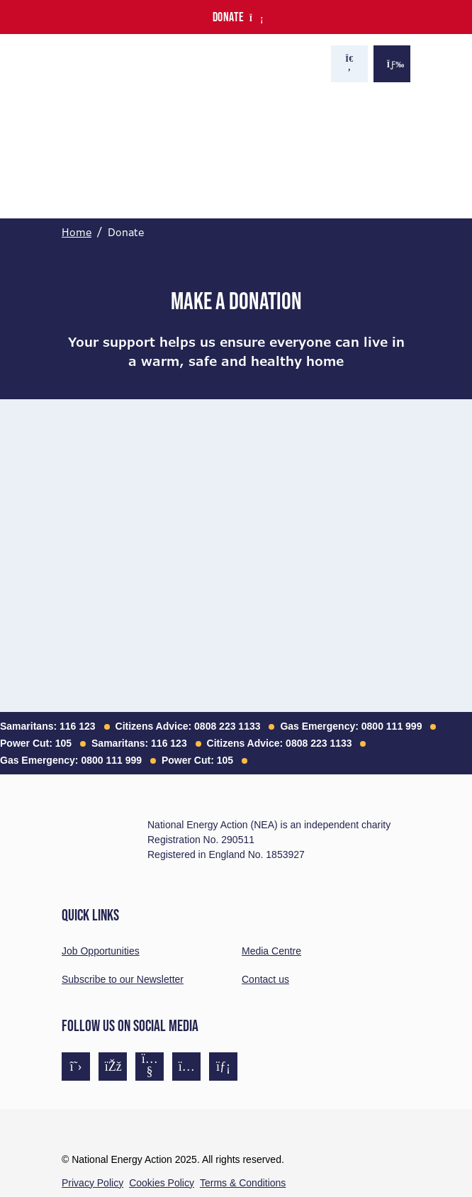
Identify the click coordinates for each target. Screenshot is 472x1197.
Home (76, 232)
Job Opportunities (101, 951)
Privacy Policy (92, 1182)
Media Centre (271, 951)
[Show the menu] (391, 63)
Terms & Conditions (243, 1182)
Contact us (265, 979)
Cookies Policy (161, 1182)
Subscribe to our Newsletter (123, 979)
